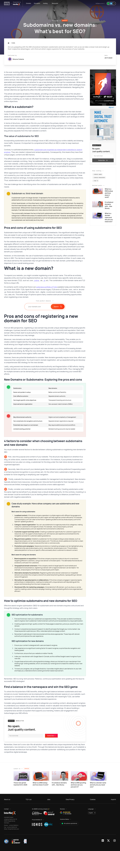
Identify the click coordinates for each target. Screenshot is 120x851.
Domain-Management (99, 177)
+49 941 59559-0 (13, 825)
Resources (55, 3)
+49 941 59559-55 (11, 827)
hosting (45, 3)
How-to (95, 180)
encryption (37, 3)
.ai (44, 280)
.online (36, 280)
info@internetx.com (13, 829)
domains (28, 3)
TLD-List (28, 799)
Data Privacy (70, 799)
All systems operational (69, 823)
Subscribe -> (51, 736)
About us (7, 799)
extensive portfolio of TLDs (46, 287)
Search (58, 306)
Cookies (92, 799)
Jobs (48, 799)
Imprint (113, 799)
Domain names (97, 174)
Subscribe (103, 160)
